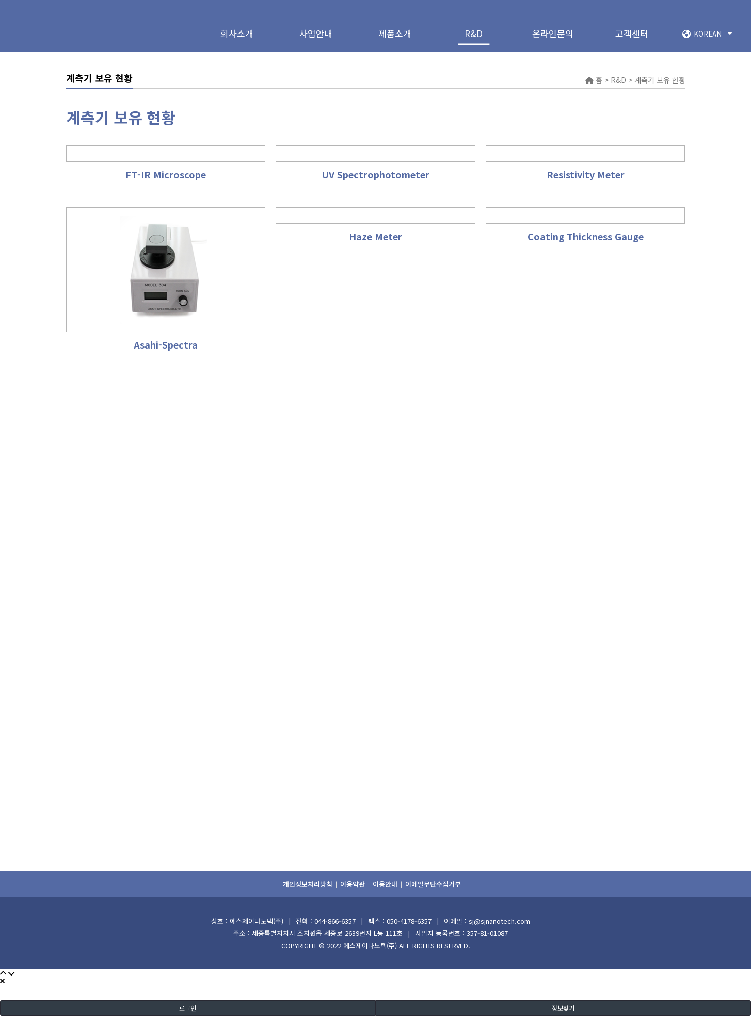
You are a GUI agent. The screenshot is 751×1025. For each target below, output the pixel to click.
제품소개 (394, 33)
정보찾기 (563, 1007)
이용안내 (385, 884)
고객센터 (631, 33)
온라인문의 (552, 33)
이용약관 (352, 884)
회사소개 (236, 33)
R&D (474, 33)
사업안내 (315, 33)
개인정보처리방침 (307, 884)
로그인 (187, 1007)
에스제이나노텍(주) (370, 945)
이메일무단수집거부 (433, 884)
